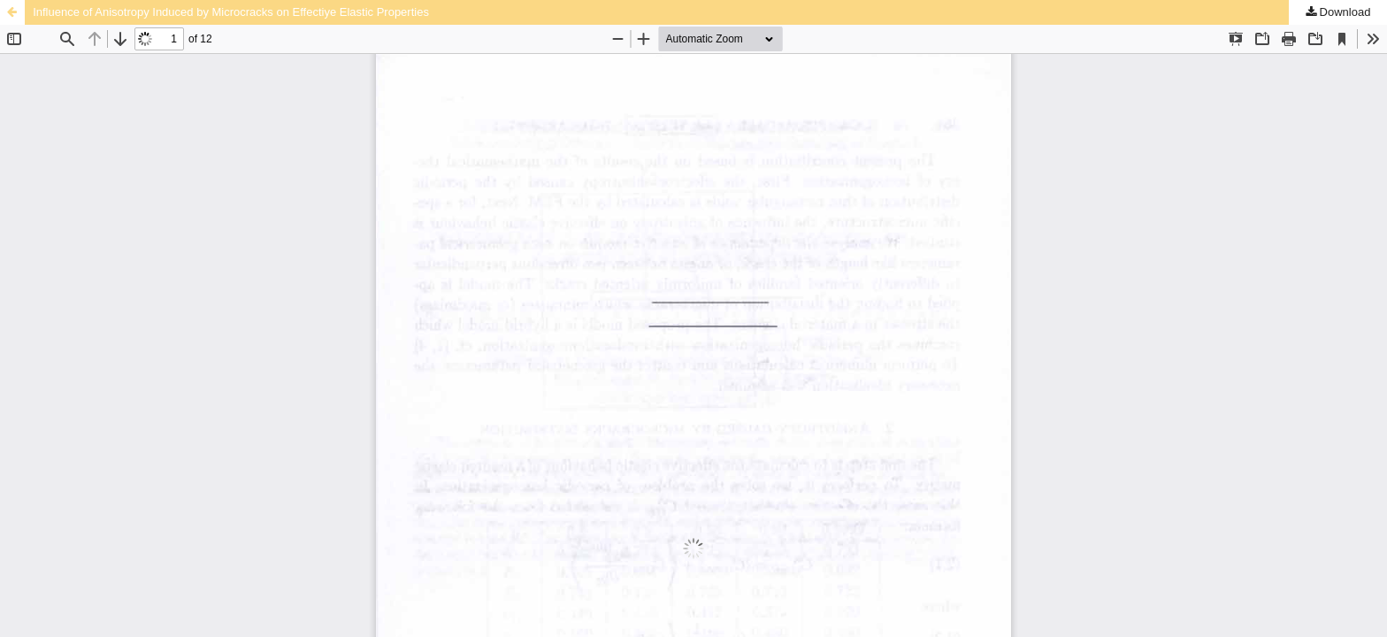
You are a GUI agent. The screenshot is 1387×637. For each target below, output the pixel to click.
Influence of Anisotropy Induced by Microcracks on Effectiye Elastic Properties (231, 12)
